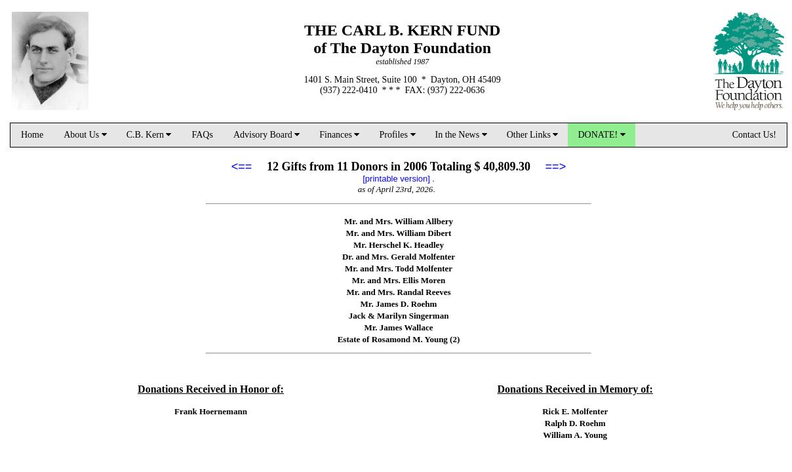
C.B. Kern (149, 135)
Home (32, 135)
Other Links (533, 135)
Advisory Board (266, 135)
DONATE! (601, 135)
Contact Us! (754, 135)
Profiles (397, 135)
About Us (85, 135)
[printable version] (396, 179)
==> (555, 166)
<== (241, 166)
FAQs (201, 135)
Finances (339, 135)
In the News (461, 135)
